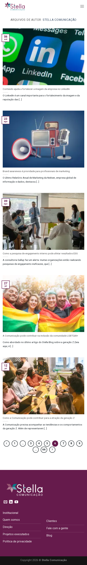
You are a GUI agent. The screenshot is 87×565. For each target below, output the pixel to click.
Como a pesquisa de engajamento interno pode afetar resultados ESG (40, 253)
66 (44, 449)
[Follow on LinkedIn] (11, 502)
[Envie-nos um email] (5, 502)
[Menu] (82, 6)
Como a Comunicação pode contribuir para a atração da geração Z (39, 417)
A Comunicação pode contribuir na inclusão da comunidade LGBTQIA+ (40, 335)
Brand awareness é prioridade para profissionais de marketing (36, 171)
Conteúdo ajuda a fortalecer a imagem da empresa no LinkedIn (36, 88)
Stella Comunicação (59, 20)
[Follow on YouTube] (16, 502)
